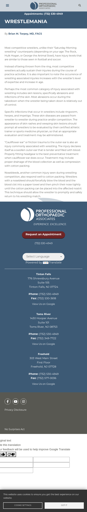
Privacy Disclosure (16, 410)
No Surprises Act (15, 429)
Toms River (43, 314)
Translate (52, 262)
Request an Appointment (43, 234)
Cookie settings (22, 505)
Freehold (43, 354)
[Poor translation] (11, 454)
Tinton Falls (43, 274)
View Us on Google (43, 304)
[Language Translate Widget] (43, 257)
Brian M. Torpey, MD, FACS (25, 34)
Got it (64, 505)
